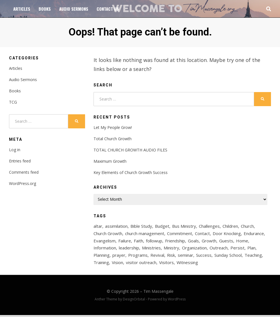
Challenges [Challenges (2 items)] (209, 226)
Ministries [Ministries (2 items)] (151, 249)
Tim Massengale (158, 293)
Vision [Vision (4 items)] (117, 264)
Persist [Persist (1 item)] (237, 249)
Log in (14, 149)
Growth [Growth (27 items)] (209, 241)
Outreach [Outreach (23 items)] (219, 249)
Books (45, 9)
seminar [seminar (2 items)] (185, 257)
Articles (21, 9)
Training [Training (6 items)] (101, 264)
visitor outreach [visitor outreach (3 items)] (141, 264)
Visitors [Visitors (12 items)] (166, 264)
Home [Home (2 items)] (242, 241)
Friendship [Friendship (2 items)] (175, 241)
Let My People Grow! (113, 127)
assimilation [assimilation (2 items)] (116, 226)
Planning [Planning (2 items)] (102, 257)
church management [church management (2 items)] (144, 234)
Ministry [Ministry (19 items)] (171, 249)
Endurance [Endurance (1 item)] (254, 234)
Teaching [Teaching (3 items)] (253, 257)
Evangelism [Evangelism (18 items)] (104, 241)
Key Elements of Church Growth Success (131, 172)
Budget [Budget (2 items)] (162, 226)
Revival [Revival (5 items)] (157, 257)
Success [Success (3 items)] (204, 257)
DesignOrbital (134, 301)
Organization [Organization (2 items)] (194, 249)
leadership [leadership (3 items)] (129, 249)
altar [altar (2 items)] (98, 226)
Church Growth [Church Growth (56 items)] (108, 234)
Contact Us (108, 9)
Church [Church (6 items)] (247, 226)
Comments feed (24, 172)
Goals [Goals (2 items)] (193, 241)
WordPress (177, 301)
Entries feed (20, 161)
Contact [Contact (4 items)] (202, 234)
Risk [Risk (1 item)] (171, 257)
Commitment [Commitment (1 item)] (179, 234)
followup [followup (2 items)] (154, 241)
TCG (13, 102)
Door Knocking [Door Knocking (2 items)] (227, 234)
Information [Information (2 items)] (105, 249)
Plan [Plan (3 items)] (251, 249)
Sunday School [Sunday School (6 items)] (228, 257)
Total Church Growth (113, 138)
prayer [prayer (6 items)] (118, 257)
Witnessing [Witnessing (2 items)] (187, 264)
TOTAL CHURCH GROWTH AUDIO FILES (130, 150)
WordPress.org (22, 183)
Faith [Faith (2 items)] (138, 241)
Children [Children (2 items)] (230, 226)
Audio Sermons (73, 9)
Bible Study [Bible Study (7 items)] (141, 226)
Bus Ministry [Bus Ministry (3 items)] (184, 226)
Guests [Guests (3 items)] (226, 241)
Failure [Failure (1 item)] (124, 241)
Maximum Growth (110, 161)
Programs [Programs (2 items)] (138, 257)
